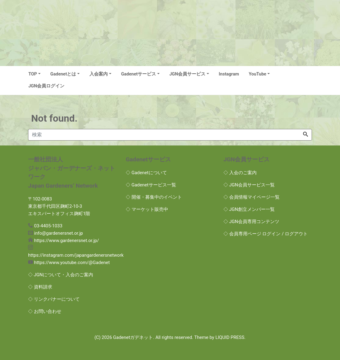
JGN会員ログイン (46, 86)
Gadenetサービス (138, 74)
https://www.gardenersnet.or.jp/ (66, 240)
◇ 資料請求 (40, 287)
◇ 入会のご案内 (240, 172)
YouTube (257, 74)
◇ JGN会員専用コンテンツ (251, 221)
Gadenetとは (63, 74)
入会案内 (98, 74)
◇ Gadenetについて (146, 172)
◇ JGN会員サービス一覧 (249, 185)
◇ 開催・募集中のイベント (154, 197)
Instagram (229, 74)
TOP (32, 74)
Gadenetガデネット (133, 337)
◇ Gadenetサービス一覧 (151, 185)
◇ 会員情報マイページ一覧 (251, 197)
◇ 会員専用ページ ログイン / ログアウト (265, 234)
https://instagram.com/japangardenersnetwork (76, 255)
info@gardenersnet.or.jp (58, 233)
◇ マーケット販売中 (147, 209)
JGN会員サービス (187, 74)
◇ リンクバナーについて (54, 299)
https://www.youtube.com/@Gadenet (72, 262)
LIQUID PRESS (229, 337)
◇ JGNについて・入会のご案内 (60, 274)
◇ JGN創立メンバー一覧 (249, 209)
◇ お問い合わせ (44, 311)
